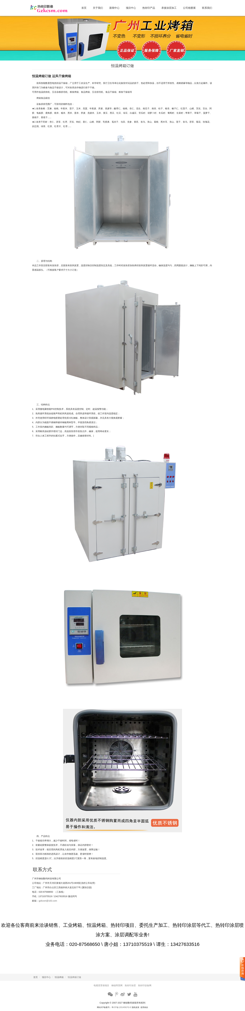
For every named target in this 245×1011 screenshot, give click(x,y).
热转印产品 (148, 8)
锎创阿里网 (116, 985)
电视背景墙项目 (101, 985)
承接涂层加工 (169, 8)
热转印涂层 (130, 985)
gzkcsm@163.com (48, 900)
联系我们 (207, 8)
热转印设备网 (144, 985)
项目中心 (131, 8)
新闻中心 (114, 8)
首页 (83, 8)
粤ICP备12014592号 (120, 1007)
